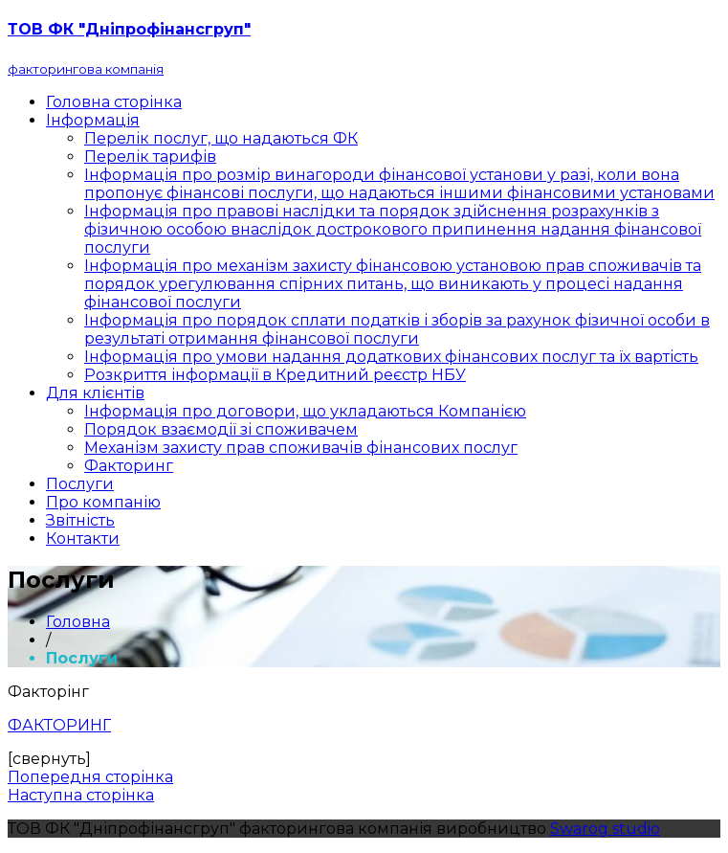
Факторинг (128, 466)
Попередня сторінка (90, 777)
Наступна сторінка (81, 795)
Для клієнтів (95, 393)
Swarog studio (605, 828)
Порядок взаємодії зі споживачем (221, 429)
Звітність (80, 520)
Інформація (93, 120)
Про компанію (103, 502)
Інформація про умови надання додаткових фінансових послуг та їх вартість (391, 357)
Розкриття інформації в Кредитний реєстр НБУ (275, 375)
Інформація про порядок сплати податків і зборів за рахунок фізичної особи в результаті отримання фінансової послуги (397, 329)
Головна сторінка (114, 102)
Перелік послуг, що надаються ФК (221, 138)
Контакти (83, 538)
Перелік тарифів (150, 156)
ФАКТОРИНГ (59, 725)
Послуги (80, 484)
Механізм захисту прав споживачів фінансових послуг (301, 447)
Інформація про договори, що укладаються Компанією (305, 411)
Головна (78, 622)
